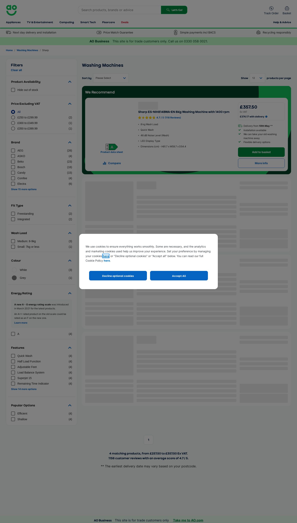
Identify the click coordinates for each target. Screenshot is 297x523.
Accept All (179, 275)
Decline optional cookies (118, 275)
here (106, 256)
